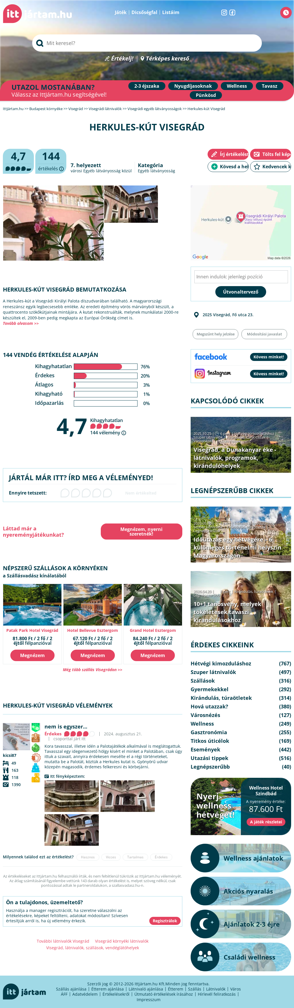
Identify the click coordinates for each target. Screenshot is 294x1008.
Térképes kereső (167, 59)
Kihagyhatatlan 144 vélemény (106, 426)
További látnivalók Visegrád (63, 941)
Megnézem (32, 655)
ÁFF (64, 994)
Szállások (203, 680)
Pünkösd (206, 95)
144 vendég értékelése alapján (50, 355)
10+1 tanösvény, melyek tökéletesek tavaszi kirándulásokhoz (227, 612)
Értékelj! (122, 59)
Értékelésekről (115, 994)
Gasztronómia (209, 732)
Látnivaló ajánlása (146, 989)
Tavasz (269, 86)
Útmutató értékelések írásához (163, 994)
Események (205, 749)
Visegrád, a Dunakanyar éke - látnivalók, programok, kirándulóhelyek (235, 458)
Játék (121, 12)
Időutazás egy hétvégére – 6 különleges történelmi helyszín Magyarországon (237, 547)
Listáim (170, 12)
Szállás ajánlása (71, 989)
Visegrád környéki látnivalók (121, 941)
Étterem (175, 989)
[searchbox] (147, 43)
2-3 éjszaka (146, 86)
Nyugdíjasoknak (193, 86)
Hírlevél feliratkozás (217, 994)
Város (235, 989)
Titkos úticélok (210, 740)
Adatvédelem (85, 994)
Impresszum (148, 999)
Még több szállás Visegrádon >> (92, 669)
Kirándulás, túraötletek (246, 437)
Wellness (237, 86)
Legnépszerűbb (207, 530)
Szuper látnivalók (208, 437)
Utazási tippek (229, 441)
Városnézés (203, 441)
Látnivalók (215, 989)
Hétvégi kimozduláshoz (254, 433)
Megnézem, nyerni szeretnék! (141, 531)
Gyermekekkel (210, 689)
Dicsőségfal (144, 12)
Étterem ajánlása (107, 989)
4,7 (72, 425)
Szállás (194, 989)
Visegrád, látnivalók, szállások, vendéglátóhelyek (92, 947)
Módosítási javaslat (264, 334)
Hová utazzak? (209, 706)
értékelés (50, 161)
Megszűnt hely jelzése (216, 334)
